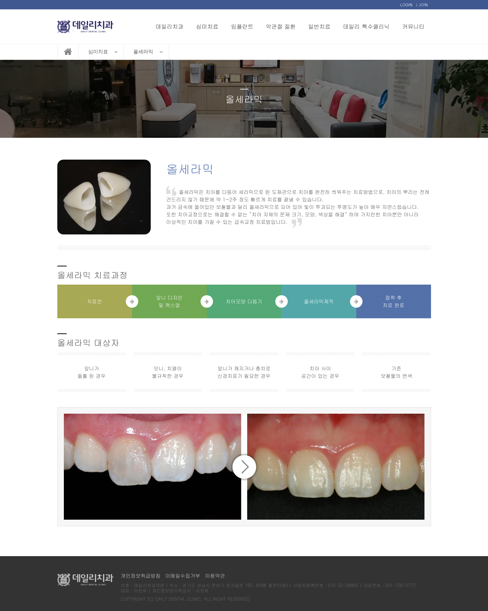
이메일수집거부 (182, 575)
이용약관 (215, 575)
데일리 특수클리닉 (366, 26)
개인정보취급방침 (141, 575)
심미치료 (207, 26)
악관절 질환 (281, 26)
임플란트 (242, 26)
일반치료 (319, 26)
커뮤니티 (413, 26)
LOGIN (406, 4)
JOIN (423, 4)
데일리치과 (170, 26)
